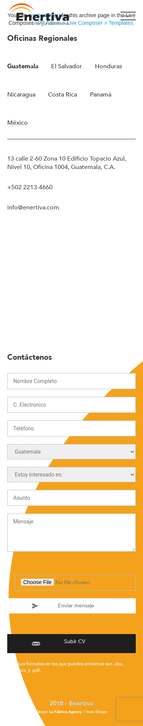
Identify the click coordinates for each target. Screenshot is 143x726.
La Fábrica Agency (65, 712)
